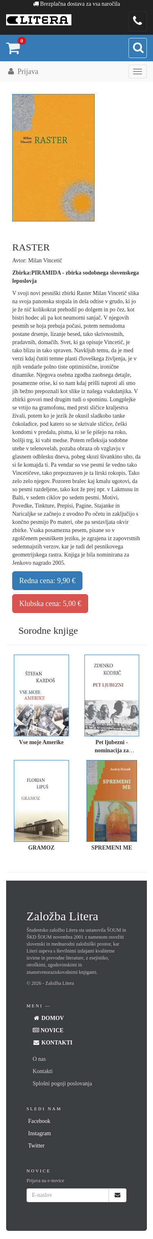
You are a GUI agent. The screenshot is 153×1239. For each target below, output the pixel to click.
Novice (48, 1030)
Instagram (39, 1133)
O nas (39, 1059)
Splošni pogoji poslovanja (62, 1083)
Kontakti (52, 1043)
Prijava (22, 71)
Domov (48, 1018)
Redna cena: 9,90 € (47, 581)
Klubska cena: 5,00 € (50, 603)
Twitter (36, 1146)
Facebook (39, 1121)
